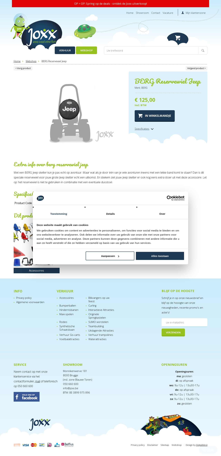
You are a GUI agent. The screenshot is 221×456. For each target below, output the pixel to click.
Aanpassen (110, 256)
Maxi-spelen (66, 314)
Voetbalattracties (69, 339)
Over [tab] (162, 213)
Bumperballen (67, 305)
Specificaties (142, 128)
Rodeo (63, 322)
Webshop (86, 50)
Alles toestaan (160, 256)
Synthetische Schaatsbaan (67, 327)
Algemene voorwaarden (30, 302)
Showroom (142, 12)
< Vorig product (23, 68)
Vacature (168, 12)
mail (37, 381)
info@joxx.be (70, 388)
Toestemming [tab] (58, 213)
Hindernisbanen (68, 310)
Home (129, 12)
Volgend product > (196, 68)
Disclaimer (152, 445)
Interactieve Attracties (101, 310)
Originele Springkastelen (97, 315)
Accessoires (66, 297)
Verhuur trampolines (100, 334)
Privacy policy (24, 297)
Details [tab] (110, 213)
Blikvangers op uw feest (98, 299)
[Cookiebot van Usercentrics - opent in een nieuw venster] (169, 198)
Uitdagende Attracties (101, 330)
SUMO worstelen (98, 322)
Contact (155, 12)
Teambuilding (96, 326)
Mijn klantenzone (196, 12)
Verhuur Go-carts (69, 334)
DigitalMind (201, 445)
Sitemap (165, 445)
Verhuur (65, 50)
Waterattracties (97, 339)
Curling (92, 305)
